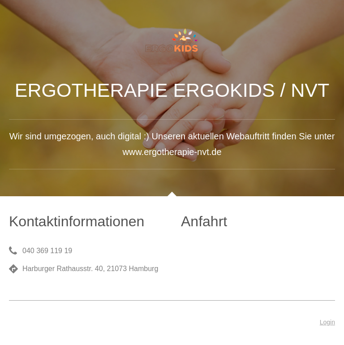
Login (327, 322)
